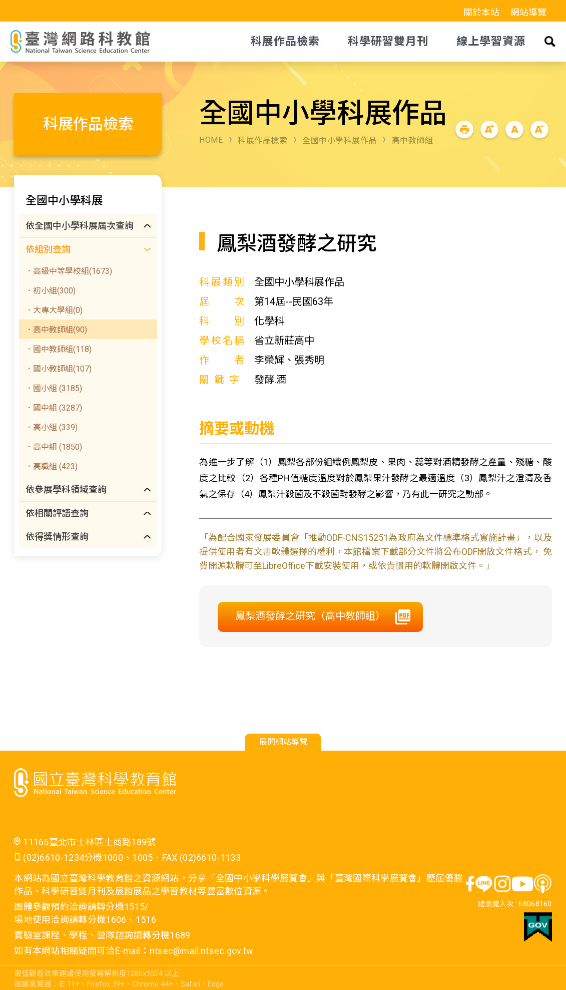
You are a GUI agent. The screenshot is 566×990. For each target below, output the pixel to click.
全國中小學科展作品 (339, 140)
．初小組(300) (50, 290)
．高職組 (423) (51, 466)
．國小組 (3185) (53, 388)
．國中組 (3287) (53, 408)
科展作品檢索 (262, 140)
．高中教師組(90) (56, 330)
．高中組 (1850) (53, 447)
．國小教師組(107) (58, 369)
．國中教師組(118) (58, 349)
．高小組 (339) (51, 427)
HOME (211, 140)
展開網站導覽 (283, 742)
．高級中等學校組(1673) (68, 271)
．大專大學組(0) (54, 310)
